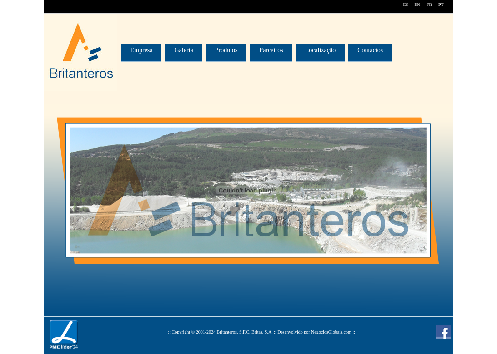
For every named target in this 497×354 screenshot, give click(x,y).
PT (441, 4)
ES (405, 4)
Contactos (370, 50)
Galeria (183, 50)
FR (429, 4)
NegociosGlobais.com (331, 331)
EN (417, 4)
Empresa (142, 50)
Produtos (226, 50)
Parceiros (271, 50)
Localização (320, 50)
